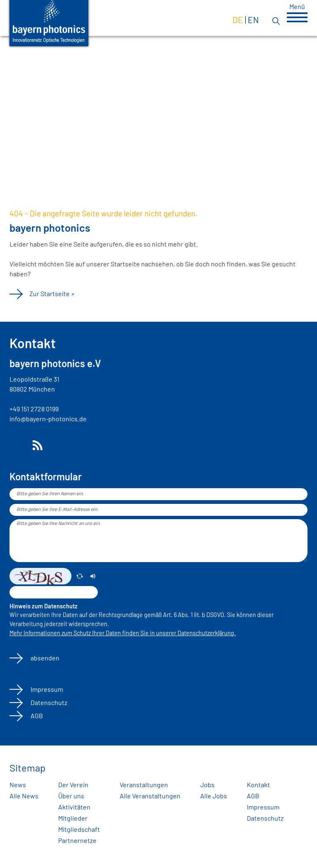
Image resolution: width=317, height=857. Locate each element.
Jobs (207, 784)
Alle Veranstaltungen (150, 796)
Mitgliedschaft (79, 829)
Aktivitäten (74, 807)
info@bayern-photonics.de (48, 419)
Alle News (23, 796)
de (237, 19)
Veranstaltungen (144, 784)
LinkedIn (16, 445)
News (17, 784)
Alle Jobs (213, 796)
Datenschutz (48, 702)
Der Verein (73, 784)
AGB (36, 715)
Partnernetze (77, 840)
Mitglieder (73, 818)
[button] (297, 17)
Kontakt (258, 784)
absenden (44, 658)
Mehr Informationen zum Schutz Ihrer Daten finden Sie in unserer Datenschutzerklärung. (122, 632)
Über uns (71, 796)
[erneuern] (80, 576)
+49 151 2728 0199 (34, 409)
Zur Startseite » (52, 293)
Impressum (46, 689)
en (253, 19)
